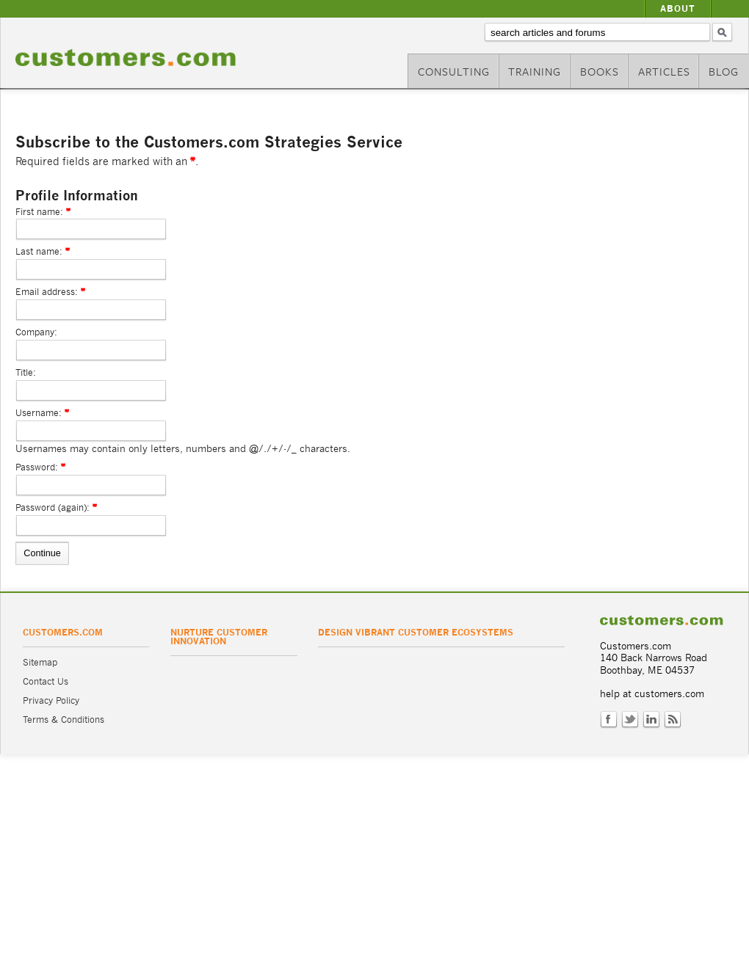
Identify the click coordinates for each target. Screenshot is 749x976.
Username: (38, 412)
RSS (672, 720)
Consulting (454, 71)
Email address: (46, 291)
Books (599, 71)
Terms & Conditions (63, 719)
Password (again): (52, 507)
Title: (25, 372)
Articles (664, 71)
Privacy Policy (51, 700)
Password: (36, 467)
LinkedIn (651, 720)
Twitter (630, 720)
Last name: (38, 251)
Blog (724, 71)
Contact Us (45, 681)
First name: (39, 211)
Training (534, 71)
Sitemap (40, 662)
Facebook (609, 720)
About (677, 8)
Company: (36, 332)
